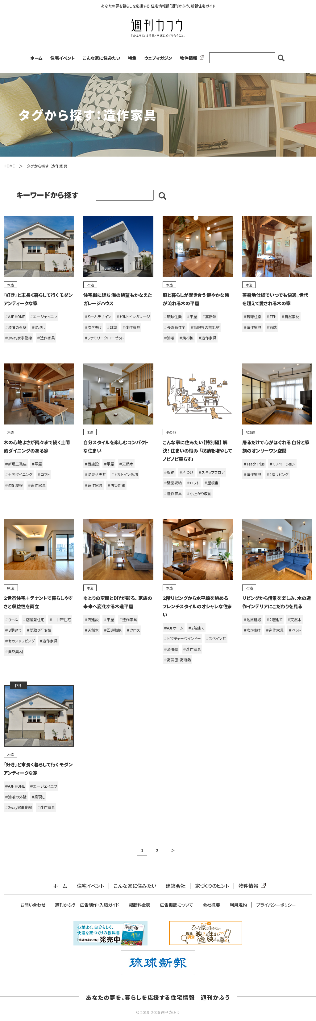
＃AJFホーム (173, 627)
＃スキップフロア (211, 472)
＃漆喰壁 (171, 649)
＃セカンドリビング (20, 640)
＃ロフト (43, 474)
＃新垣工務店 (16, 463)
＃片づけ (186, 472)
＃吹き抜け (93, 327)
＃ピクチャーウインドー (182, 638)
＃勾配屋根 (14, 485)
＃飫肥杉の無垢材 (204, 327)
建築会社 (175, 886)
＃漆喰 (169, 337)
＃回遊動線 (113, 630)
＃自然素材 (290, 316)
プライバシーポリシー (276, 905)
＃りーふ (11, 619)
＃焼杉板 (186, 337)
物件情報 (191, 58)
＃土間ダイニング (18, 474)
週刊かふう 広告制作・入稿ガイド (87, 905)
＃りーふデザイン (98, 316)
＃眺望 (112, 327)
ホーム (36, 58)
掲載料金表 (139, 905)
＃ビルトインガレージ (133, 316)
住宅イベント (62, 58)
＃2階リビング (277, 474)
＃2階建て (196, 627)
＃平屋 (192, 316)
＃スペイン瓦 (216, 638)
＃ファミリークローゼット (104, 337)
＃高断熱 (209, 316)
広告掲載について (176, 905)
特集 (132, 58)
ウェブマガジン (158, 58)
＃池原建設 (252, 619)
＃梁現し (38, 327)
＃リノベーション (282, 463)
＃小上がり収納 (199, 493)
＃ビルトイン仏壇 (124, 474)
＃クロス (133, 630)
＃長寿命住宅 (174, 327)
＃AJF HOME (15, 316)
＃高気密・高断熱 (177, 659)
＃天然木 (126, 463)
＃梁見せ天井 (95, 474)
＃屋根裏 (211, 482)
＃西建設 (92, 463)
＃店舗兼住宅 (33, 619)
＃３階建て (13, 630)
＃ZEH (271, 316)
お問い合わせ (32, 905)
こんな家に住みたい (101, 58)
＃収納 (169, 472)
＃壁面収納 (173, 482)
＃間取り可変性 (39, 630)
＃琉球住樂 (173, 316)
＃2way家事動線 (18, 337)
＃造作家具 (46, 337)
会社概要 (211, 905)
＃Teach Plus (253, 463)
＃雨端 (271, 327)
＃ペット (295, 630)
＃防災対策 (116, 485)
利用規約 (238, 905)
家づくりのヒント (212, 886)
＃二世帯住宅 (60, 619)
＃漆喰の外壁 (16, 327)
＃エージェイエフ (43, 316)
